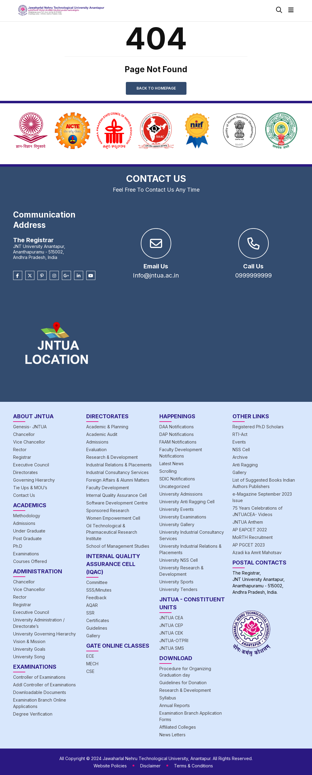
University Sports (176, 581)
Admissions (24, 523)
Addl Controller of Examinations (44, 684)
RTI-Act (239, 434)
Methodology (26, 515)
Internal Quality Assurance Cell (116, 495)
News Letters (172, 734)
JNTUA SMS (171, 648)
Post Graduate (27, 538)
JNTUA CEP (171, 625)
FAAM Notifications (178, 441)
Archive (240, 457)
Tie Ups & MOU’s (30, 487)
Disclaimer (150, 765)
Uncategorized (174, 486)
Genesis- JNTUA (30, 426)
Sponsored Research (107, 510)
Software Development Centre (117, 502)
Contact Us (24, 495)
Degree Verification (32, 714)
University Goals (29, 649)
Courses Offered (30, 561)
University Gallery (176, 524)
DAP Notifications (176, 434)
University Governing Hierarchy (44, 633)
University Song (29, 656)
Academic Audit (101, 434)
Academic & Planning (107, 426)
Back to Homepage (156, 88)
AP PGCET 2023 (248, 544)
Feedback (96, 597)
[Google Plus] (66, 275)
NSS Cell (241, 449)
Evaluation (96, 449)
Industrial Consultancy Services (117, 472)
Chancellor (24, 434)
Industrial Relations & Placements (119, 464)
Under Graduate (29, 530)
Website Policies (110, 765)
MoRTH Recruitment (252, 537)
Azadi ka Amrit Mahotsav (257, 552)
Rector (20, 449)
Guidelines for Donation (183, 682)
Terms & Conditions (193, 765)
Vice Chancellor (29, 441)
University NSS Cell (178, 560)
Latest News (171, 463)
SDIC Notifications (177, 478)
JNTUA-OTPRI (173, 640)
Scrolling (168, 471)
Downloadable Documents (39, 692)
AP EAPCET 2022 (249, 529)
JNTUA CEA (171, 617)
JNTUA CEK (171, 632)
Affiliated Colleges (177, 727)
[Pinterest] (42, 275)
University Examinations (182, 516)
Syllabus (167, 697)
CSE (90, 671)
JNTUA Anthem (247, 522)
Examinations (26, 553)
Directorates (25, 472)
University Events (176, 509)
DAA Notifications (176, 426)
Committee (97, 582)
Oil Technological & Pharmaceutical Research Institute (111, 532)
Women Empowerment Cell (113, 518)
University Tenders (178, 589)
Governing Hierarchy (34, 480)
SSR (90, 612)
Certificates (97, 620)
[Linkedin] (78, 275)
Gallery (93, 635)
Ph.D (17, 546)
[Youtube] (91, 275)
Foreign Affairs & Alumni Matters (117, 480)
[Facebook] (17, 275)
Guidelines (96, 628)
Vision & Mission (29, 641)
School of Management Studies (117, 546)
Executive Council (31, 464)
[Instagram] (54, 275)
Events (239, 441)
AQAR (92, 605)
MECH (92, 663)
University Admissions (181, 494)
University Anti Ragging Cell (186, 501)
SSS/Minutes (99, 590)
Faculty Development (107, 487)
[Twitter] (30, 275)
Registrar (22, 457)
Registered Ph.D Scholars (258, 426)
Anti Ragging (245, 464)
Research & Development (112, 457)
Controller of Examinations (39, 677)
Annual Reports (174, 705)
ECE (90, 656)
